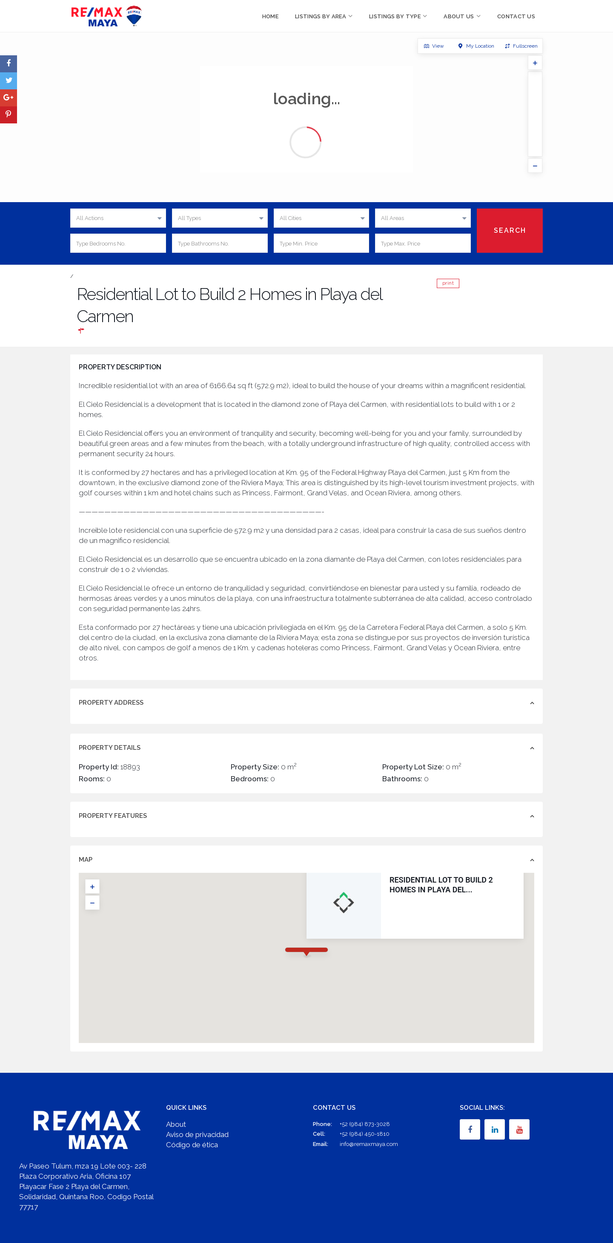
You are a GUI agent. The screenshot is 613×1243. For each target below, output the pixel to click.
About (176, 1124)
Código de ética (192, 1144)
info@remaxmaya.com (369, 1144)
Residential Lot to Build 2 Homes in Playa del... (441, 884)
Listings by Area (320, 16)
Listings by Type (395, 16)
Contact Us (516, 16)
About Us (459, 16)
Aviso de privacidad (197, 1134)
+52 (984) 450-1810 (365, 1134)
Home (270, 16)
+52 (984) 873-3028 (365, 1124)
